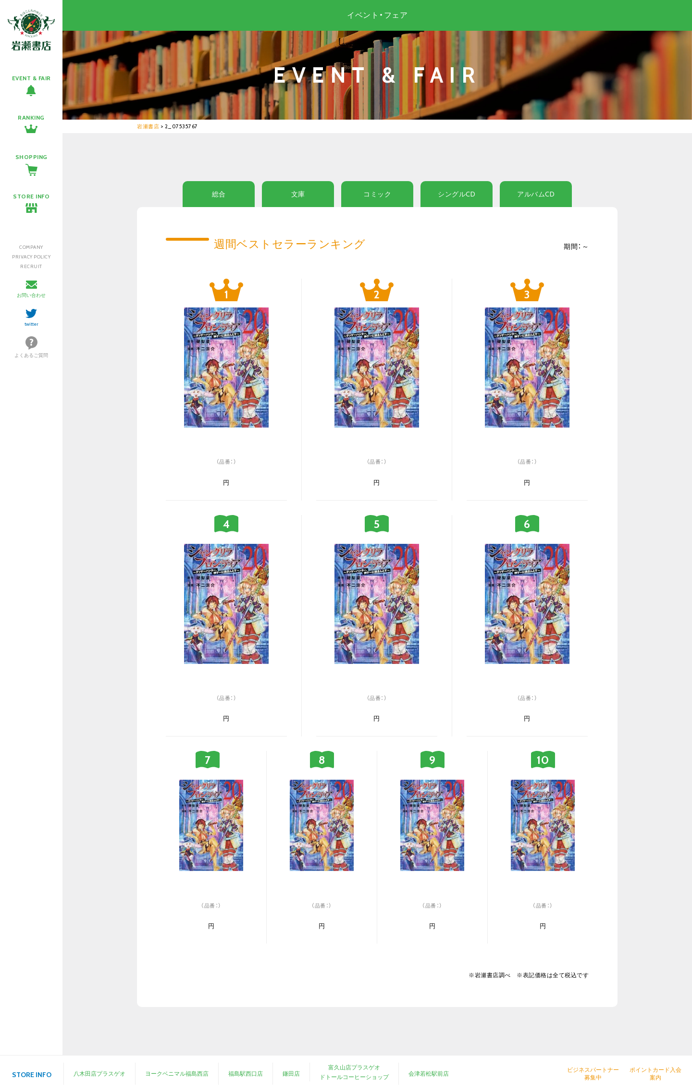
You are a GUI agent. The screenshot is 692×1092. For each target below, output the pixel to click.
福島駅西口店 (245, 1073)
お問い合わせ (31, 295)
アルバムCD (536, 194)
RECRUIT (31, 266)
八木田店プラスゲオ (99, 1073)
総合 (219, 194)
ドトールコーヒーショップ (354, 1076)
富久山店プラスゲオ (354, 1067)
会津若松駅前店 (428, 1073)
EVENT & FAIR (31, 78)
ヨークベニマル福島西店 (177, 1073)
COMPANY (31, 247)
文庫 (298, 194)
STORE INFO (31, 196)
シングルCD (456, 194)
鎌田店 (291, 1073)
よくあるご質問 (31, 355)
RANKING (31, 117)
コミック (377, 194)
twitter (31, 324)
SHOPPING (31, 156)
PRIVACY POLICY (31, 257)
